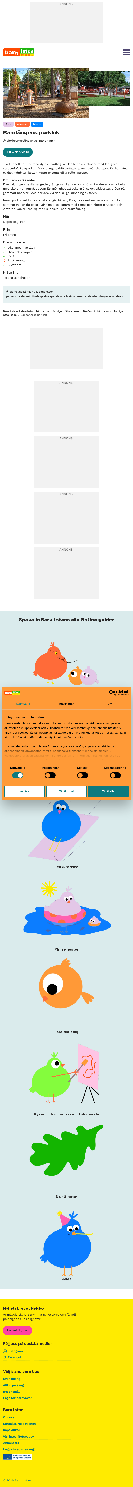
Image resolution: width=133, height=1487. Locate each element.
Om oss (8, 1417)
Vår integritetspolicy (18, 1436)
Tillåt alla (108, 791)
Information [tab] (66, 703)
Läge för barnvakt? (17, 1398)
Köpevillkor (11, 1430)
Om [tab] (109, 703)
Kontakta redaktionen (19, 1423)
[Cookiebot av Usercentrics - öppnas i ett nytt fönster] (112, 693)
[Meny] (126, 52)
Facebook (15, 1357)
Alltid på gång (13, 1385)
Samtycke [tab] (23, 703)
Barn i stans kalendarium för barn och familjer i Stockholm (41, 311)
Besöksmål (11, 1391)
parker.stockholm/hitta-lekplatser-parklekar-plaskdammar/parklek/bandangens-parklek (63, 296)
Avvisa (24, 791)
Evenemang (11, 1379)
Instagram (15, 1351)
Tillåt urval (66, 791)
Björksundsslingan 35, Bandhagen (31, 140)
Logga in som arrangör (20, 1449)
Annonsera (11, 1443)
